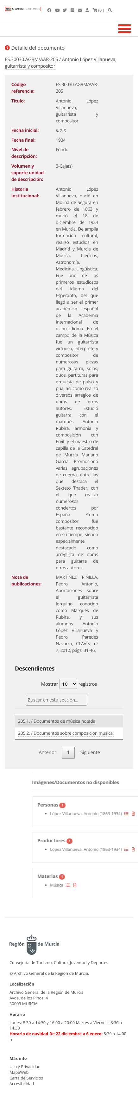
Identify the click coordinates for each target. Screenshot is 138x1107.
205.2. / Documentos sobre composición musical (66, 733)
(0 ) (98, 10)
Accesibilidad (21, 1083)
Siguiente (90, 752)
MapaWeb (18, 1072)
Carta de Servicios (26, 1078)
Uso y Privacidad (25, 1066)
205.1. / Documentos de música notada (56, 721)
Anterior (47, 752)
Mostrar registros (69, 684)
